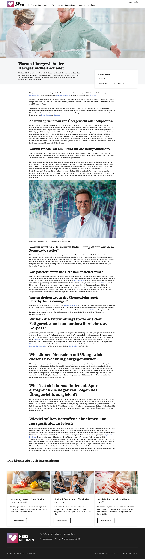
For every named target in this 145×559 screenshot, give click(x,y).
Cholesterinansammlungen (38, 344)
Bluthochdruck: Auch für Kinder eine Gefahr (71, 500)
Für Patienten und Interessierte (63, 5)
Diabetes (57, 115)
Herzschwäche (34, 95)
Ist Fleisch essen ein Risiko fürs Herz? (114, 500)
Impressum (110, 553)
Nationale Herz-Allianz (86, 5)
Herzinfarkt (93, 95)
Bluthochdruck (46, 115)
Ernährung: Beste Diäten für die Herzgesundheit (27, 500)
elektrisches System (70, 305)
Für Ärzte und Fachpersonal (38, 5)
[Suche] (136, 2)
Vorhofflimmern (93, 310)
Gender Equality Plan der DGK (127, 553)
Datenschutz (100, 553)
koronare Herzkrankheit (63, 95)
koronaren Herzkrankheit (37, 346)
